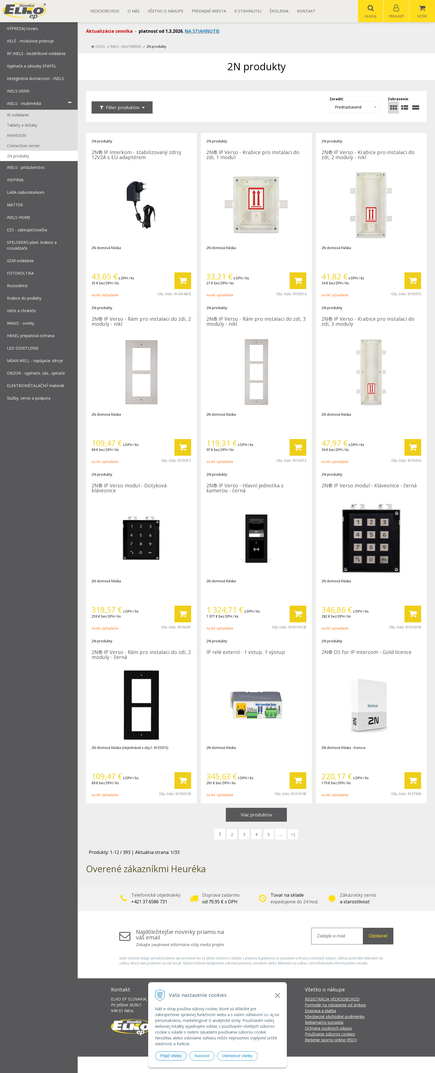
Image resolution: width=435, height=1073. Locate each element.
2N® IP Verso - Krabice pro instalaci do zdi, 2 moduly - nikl (368, 155)
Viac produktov (256, 815)
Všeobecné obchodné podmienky (335, 1016)
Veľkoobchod (104, 11)
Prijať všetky (171, 1056)
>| (293, 834)
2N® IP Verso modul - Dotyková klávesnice (129, 488)
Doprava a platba (320, 1011)
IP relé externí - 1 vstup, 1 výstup (245, 652)
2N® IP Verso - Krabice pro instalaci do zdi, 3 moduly (368, 321)
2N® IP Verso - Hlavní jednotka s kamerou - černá (245, 488)
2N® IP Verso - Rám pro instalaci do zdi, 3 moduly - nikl (256, 321)
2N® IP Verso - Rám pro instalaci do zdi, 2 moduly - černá (141, 655)
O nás (134, 11)
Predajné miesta (209, 11)
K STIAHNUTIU (247, 11)
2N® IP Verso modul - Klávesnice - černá (369, 485)
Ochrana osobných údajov (328, 1028)
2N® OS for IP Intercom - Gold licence (366, 652)
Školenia (279, 11)
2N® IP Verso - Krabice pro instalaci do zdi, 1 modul (252, 155)
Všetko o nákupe (165, 11)
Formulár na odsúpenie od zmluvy (335, 1005)
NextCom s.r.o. (317, 1064)
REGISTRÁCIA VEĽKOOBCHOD (332, 999)
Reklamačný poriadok (324, 1022)
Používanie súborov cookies (330, 1034)
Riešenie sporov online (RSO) (331, 1040)
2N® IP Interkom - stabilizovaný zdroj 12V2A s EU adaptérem (136, 155)
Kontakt (306, 11)
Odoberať (378, 936)
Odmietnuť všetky (237, 1056)
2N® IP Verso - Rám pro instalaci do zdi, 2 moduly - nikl (141, 321)
